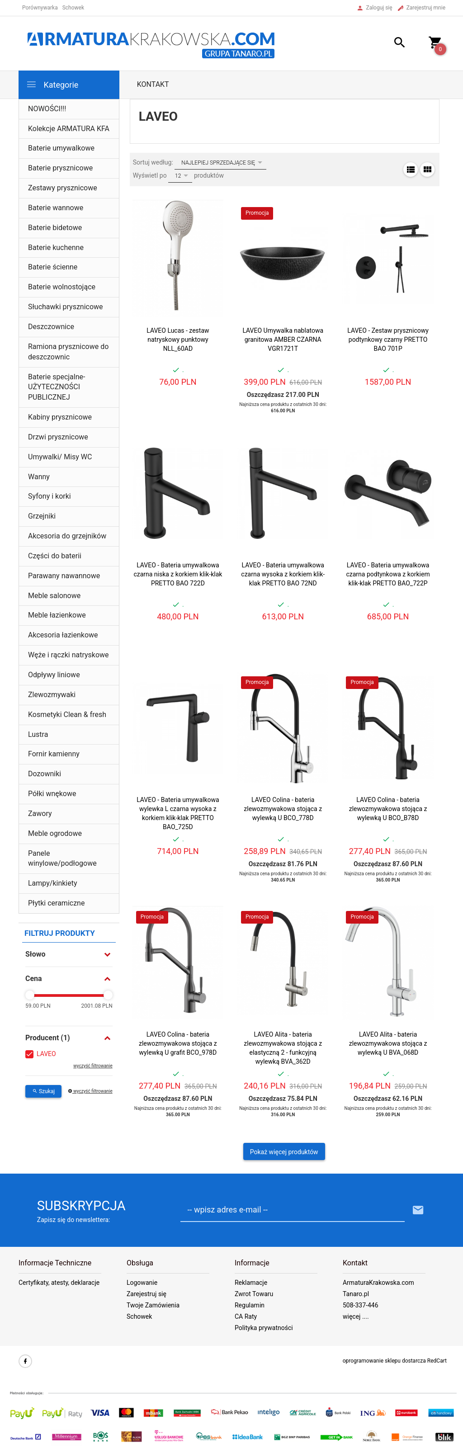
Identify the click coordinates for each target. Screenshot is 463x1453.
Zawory (40, 813)
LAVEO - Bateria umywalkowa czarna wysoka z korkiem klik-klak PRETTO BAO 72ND (283, 574)
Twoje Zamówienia (153, 1305)
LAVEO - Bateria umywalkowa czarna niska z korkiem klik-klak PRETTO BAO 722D (177, 574)
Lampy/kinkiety (52, 883)
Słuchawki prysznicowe (65, 306)
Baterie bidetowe (55, 227)
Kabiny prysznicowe (60, 417)
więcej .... (356, 1316)
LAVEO (46, 1053)
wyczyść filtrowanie (92, 1065)
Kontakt (153, 84)
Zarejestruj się (146, 1293)
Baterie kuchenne (56, 247)
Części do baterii (54, 556)
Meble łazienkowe (57, 615)
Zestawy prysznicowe (62, 188)
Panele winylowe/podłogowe (62, 858)
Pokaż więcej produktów (284, 1152)
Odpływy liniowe (54, 674)
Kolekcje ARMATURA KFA (68, 128)
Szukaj (43, 1091)
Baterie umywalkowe (61, 148)
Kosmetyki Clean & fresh (67, 714)
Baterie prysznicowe (60, 168)
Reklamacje (251, 1282)
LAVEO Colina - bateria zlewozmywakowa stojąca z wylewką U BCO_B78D (388, 808)
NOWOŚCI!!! (47, 108)
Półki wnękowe (52, 793)
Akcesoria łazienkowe (63, 635)
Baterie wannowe (55, 207)
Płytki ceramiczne (56, 903)
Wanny (39, 476)
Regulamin (250, 1305)
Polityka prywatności (264, 1327)
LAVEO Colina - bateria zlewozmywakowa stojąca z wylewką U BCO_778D (283, 808)
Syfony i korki (49, 496)
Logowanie (142, 1282)
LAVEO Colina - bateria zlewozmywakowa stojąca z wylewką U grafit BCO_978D (178, 1043)
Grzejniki (42, 516)
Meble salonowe (54, 595)
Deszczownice (51, 326)
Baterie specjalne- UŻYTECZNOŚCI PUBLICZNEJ (56, 387)
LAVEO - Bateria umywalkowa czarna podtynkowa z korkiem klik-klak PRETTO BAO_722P (388, 574)
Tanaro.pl (356, 1293)
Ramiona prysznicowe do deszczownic (68, 351)
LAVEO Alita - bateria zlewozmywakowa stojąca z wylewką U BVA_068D (388, 1043)
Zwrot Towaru (254, 1293)
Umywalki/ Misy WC (60, 457)
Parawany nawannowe (64, 575)
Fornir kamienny (54, 754)
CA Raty (246, 1316)
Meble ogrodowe (55, 833)
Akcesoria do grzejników (67, 536)
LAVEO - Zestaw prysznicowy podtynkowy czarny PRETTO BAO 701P (388, 339)
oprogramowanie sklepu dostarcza (384, 1361)
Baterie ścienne (52, 267)
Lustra (38, 734)
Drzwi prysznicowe (58, 437)
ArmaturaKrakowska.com (378, 1282)
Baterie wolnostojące (61, 287)
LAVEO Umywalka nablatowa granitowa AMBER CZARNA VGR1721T (282, 339)
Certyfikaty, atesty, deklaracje (59, 1282)
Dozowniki (44, 773)
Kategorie (52, 84)
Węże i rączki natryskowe (68, 655)
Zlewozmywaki (52, 694)
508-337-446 (360, 1305)
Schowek (139, 1316)
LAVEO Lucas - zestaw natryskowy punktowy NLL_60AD (177, 339)
